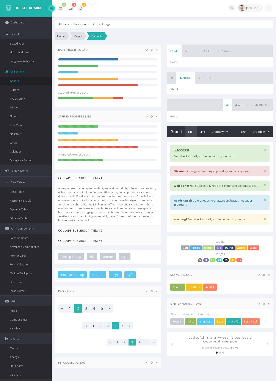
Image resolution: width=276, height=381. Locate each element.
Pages (78, 36)
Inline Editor (17, 291)
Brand (176, 131)
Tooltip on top (71, 257)
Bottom (97, 275)
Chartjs (14, 357)
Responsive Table (20, 200)
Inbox (13, 311)
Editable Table (18, 218)
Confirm (194, 287)
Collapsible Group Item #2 (80, 230)
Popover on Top (72, 275)
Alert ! (210, 287)
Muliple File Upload (21, 273)
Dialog (177, 287)
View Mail (15, 328)
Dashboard (81, 24)
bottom (107, 257)
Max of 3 (233, 321)
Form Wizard (18, 256)
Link (190, 132)
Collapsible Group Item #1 (80, 178)
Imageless (205, 321)
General (15, 81)
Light (220, 321)
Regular (177, 321)
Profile (206, 51)
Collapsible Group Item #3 (80, 241)
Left (130, 275)
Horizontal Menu (20, 52)
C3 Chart (15, 374)
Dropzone (16, 282)
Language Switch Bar (22, 61)
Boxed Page (17, 43)
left (91, 257)
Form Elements (19, 238)
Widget (14, 107)
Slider (13, 116)
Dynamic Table (19, 209)
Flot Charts (16, 366)
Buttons (14, 90)
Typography (17, 98)
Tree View (16, 125)
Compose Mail (19, 319)
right (124, 257)
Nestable (15, 134)
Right (115, 275)
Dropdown (220, 132)
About (189, 51)
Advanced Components (24, 247)
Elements (96, 36)
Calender (15, 151)
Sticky (190, 321)
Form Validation (19, 264)
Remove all (250, 321)
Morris (14, 348)
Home (63, 24)
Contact (224, 51)
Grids (13, 143)
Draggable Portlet (21, 160)
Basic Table (17, 192)
